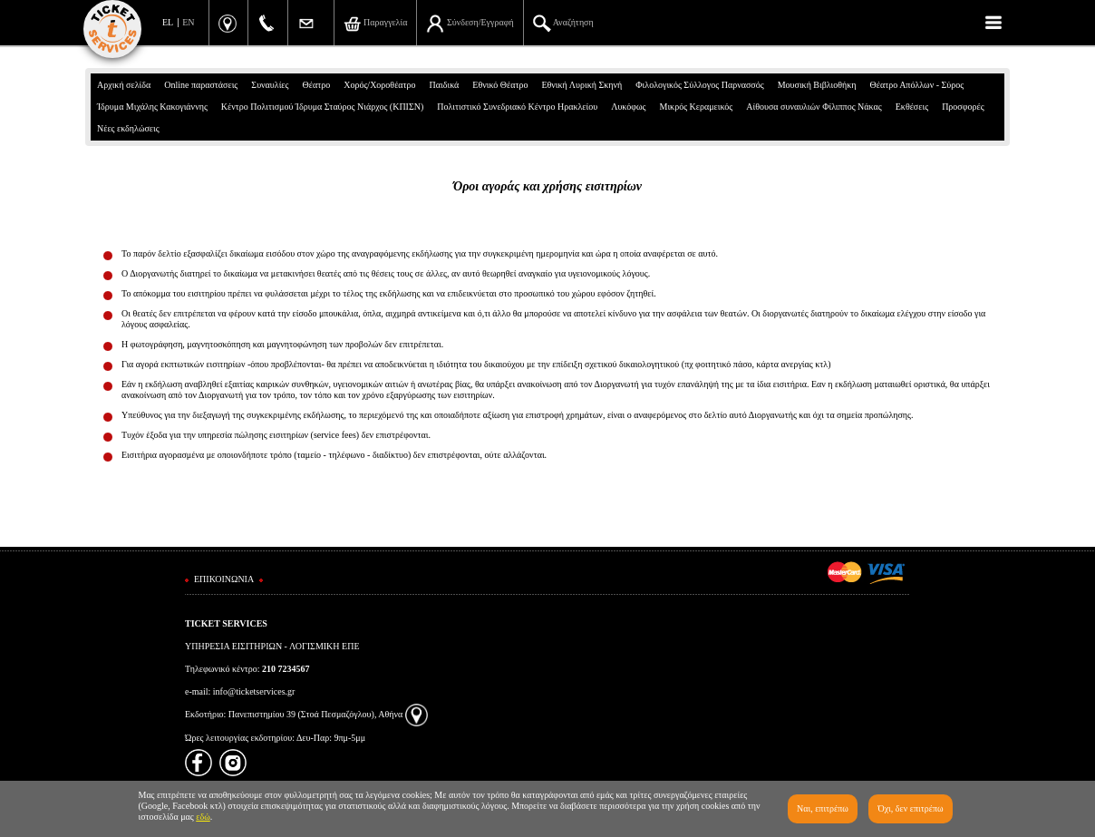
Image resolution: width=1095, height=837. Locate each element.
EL (167, 22)
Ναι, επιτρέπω (822, 808)
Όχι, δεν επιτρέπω (910, 808)
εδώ (203, 817)
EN (188, 22)
